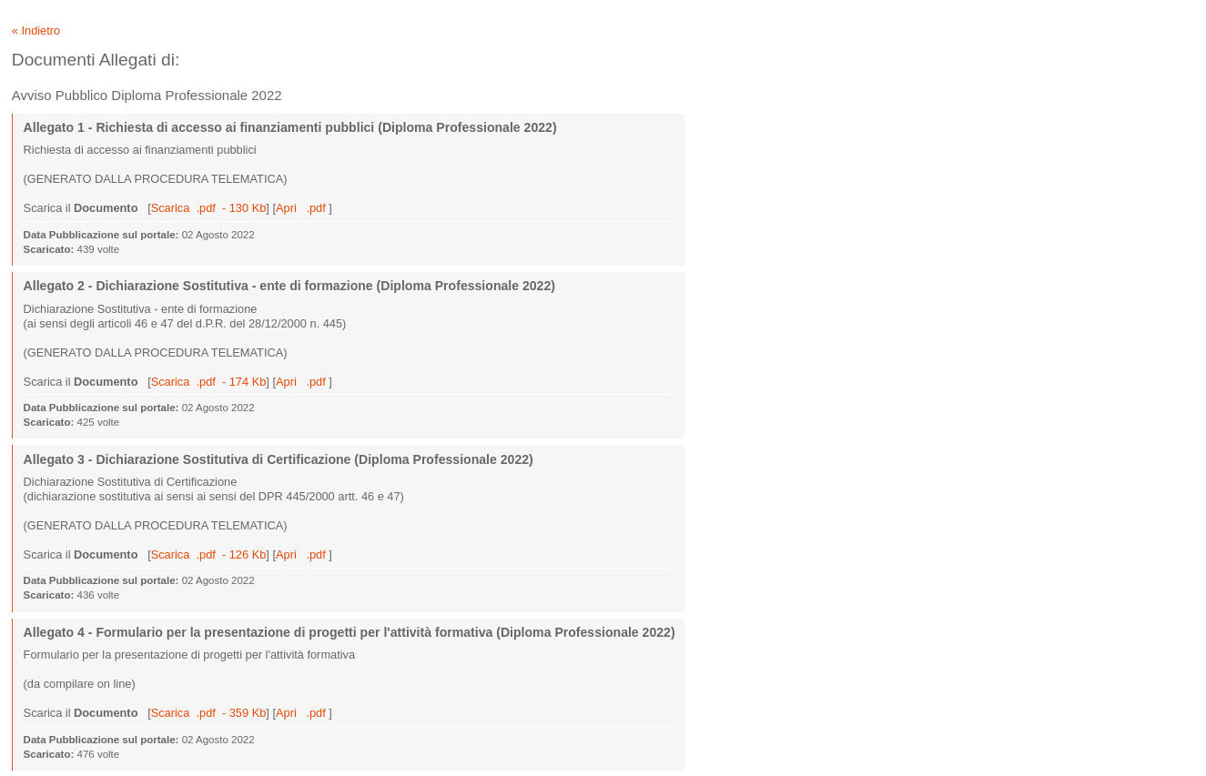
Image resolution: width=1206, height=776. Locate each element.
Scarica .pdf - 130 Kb (209, 208)
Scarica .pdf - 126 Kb (209, 554)
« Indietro (36, 30)
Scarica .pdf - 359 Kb (209, 713)
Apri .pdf (302, 208)
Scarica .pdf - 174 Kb (209, 381)
